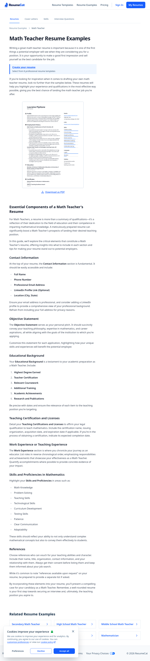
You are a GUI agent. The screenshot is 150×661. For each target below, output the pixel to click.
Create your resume (23, 67)
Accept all (64, 651)
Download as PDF (53, 192)
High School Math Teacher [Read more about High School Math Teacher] (75, 624)
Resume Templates (62, 5)
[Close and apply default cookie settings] (73, 631)
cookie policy (48, 642)
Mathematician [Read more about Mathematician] (119, 635)
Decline (41, 651)
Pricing (104, 5)
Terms (79, 653)
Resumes (14, 19)
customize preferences (18, 642)
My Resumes (136, 5)
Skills (46, 19)
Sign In (119, 5)
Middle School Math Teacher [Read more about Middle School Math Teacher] (119, 624)
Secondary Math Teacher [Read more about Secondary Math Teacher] (30, 624)
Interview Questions (64, 19)
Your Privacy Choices (100, 653)
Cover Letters (31, 19)
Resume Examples (87, 5)
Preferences (18, 651)
